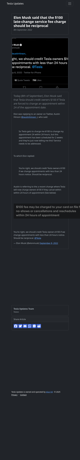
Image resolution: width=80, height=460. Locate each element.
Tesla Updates (15, 3)
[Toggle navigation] (69, 3)
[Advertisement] (29, 280)
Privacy (14, 395)
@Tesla (37, 238)
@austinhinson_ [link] (29, 117)
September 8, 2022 (49, 243)
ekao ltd (49, 392)
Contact (23, 395)
